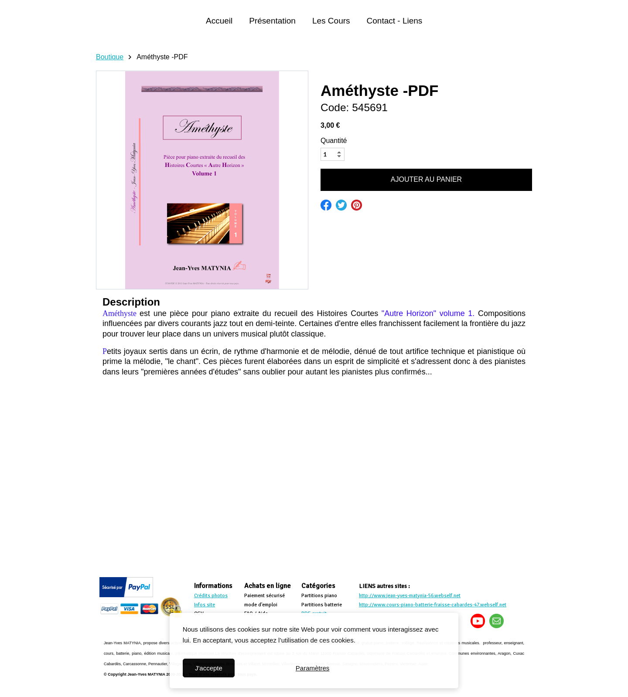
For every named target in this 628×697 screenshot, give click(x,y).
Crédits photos (211, 595)
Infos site (204, 605)
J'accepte (208, 668)
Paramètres (313, 668)
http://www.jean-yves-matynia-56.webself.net (410, 595)
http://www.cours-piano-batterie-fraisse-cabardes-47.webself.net (432, 605)
